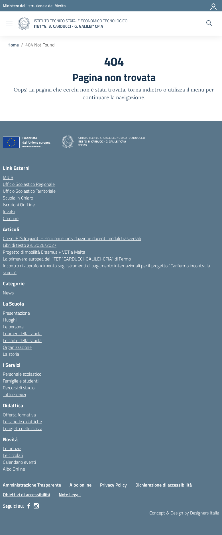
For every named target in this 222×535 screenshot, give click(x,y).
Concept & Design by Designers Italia (184, 512)
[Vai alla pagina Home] (13, 44)
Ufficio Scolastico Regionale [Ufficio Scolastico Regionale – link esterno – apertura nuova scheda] (29, 184)
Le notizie (12, 448)
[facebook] (28, 505)
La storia (11, 354)
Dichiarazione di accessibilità (163, 484)
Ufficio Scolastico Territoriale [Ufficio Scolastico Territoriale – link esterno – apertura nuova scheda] (29, 191)
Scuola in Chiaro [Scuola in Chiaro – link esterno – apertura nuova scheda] (18, 197)
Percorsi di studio (18, 387)
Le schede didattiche (22, 421)
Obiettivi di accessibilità (26, 494)
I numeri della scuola (22, 333)
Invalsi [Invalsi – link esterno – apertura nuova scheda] (9, 211)
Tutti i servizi (14, 394)
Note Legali (70, 494)
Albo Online (14, 468)
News (8, 292)
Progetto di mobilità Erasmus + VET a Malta (44, 252)
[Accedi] (213, 6)
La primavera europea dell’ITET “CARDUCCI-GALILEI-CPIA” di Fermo (67, 258)
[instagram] (36, 505)
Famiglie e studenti (20, 380)
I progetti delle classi (22, 428)
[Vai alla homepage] (24, 23)
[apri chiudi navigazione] (9, 23)
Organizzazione (17, 347)
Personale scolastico (22, 374)
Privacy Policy (113, 484)
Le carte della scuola (22, 340)
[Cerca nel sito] (209, 23)
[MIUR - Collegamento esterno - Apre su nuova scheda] (34, 6)
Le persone (13, 326)
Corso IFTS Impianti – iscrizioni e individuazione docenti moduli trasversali (72, 238)
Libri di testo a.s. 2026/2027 (29, 245)
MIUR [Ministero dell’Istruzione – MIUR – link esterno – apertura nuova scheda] (8, 177)
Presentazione (16, 313)
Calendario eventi (19, 462)
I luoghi (10, 319)
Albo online (80, 484)
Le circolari (13, 455)
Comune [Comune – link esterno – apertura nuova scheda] (11, 218)
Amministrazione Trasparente (32, 484)
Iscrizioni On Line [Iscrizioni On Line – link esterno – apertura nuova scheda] (19, 204)
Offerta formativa (19, 414)
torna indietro (145, 89)
